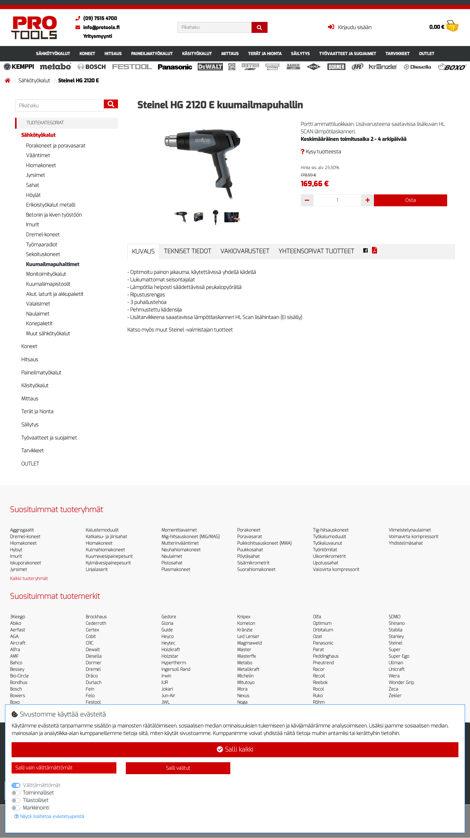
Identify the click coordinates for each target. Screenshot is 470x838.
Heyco (167, 637)
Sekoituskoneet (43, 254)
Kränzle (245, 630)
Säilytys (300, 53)
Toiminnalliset (38, 792)
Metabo (244, 663)
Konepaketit (39, 323)
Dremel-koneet (43, 234)
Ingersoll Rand (175, 669)
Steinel (395, 643)
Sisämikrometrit (253, 563)
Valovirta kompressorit (336, 570)
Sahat (32, 185)
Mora (242, 689)
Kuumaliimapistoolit (48, 284)
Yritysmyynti (97, 36)
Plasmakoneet (175, 570)
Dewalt (93, 650)
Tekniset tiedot (187, 251)
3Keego (17, 617)
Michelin (245, 676)
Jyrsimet (35, 175)
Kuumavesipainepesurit (109, 556)
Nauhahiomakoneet (181, 550)
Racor (318, 669)
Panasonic (323, 643)
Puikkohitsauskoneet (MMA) (264, 543)
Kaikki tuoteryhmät (29, 579)
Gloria (167, 623)
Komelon (246, 623)
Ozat (317, 637)
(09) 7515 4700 (94, 18)
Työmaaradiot (41, 244)
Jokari (167, 689)
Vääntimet (38, 155)
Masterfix (246, 656)
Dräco (92, 676)
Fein (90, 689)
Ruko (318, 696)
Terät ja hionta (265, 53)
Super (395, 650)
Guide (167, 630)
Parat (318, 650)
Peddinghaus (326, 656)
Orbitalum (323, 630)
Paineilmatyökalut (152, 53)
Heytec (168, 643)
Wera (394, 676)
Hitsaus (113, 53)
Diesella (94, 656)
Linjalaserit (97, 570)
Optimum (322, 623)
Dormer (93, 663)
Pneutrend (323, 663)
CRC (89, 643)
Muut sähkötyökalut (48, 333)
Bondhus (18, 683)
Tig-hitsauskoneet (331, 530)
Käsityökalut (197, 53)
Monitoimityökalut (46, 274)
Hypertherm (173, 663)
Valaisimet (38, 304)
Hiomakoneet (41, 165)
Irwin (166, 676)
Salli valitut (178, 768)
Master (244, 650)
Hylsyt (16, 550)
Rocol (318, 689)
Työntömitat (325, 550)
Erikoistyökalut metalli (50, 205)
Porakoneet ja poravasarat (55, 145)
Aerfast (17, 630)
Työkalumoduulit (329, 537)
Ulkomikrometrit (329, 556)
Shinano (397, 623)
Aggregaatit (22, 530)
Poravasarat (249, 537)
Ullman (396, 663)
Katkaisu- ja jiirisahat (106, 537)
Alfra (15, 650)
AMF (14, 656)
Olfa (317, 617)
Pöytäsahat (248, 556)
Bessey (17, 669)
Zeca (393, 689)
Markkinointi (36, 808)
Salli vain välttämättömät (44, 767)
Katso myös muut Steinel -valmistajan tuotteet (180, 329)
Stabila (395, 630)
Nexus (243, 696)
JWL (165, 702)
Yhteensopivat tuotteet (316, 251)
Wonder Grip (401, 683)
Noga (242, 702)
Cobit (91, 637)
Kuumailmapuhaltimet (52, 264)
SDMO (394, 617)
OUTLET (426, 53)
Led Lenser (248, 637)
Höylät (33, 195)
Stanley (396, 637)
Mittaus (230, 53)
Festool (93, 702)
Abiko (15, 623)
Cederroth (96, 623)
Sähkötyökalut (53, 53)
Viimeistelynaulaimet (410, 530)
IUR (164, 683)
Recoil (319, 676)
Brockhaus (96, 617)
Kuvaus (143, 251)
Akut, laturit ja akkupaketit (55, 294)
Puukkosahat (250, 550)
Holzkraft (170, 650)
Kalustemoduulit (102, 530)
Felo (90, 696)
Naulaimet (37, 314)
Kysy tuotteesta (321, 151)
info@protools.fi (96, 27)
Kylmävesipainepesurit (108, 563)
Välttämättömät (41, 785)
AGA (14, 637)
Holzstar (169, 656)
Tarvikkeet (398, 53)
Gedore (168, 617)
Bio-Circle (19, 676)
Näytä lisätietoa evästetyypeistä (49, 817)
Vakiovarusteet (244, 251)
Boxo (15, 702)
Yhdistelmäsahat (406, 543)
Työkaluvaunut (327, 543)
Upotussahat (325, 563)
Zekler (395, 696)
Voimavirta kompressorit (413, 537)
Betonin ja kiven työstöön (54, 215)
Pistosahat (171, 563)
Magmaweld (249, 643)
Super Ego (399, 656)
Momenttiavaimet (179, 530)
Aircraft (17, 643)
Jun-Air (168, 696)
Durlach (93, 683)
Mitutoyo (245, 683)
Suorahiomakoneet (256, 570)
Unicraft (397, 669)
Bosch (16, 689)
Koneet (87, 53)
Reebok (320, 683)
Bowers (17, 696)
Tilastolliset (36, 800)
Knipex (243, 617)
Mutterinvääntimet (180, 543)
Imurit (32, 224)
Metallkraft (248, 669)
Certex (92, 630)
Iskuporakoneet (25, 563)
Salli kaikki (235, 749)
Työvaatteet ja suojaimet (347, 53)
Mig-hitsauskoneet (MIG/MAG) (190, 537)
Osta (410, 200)
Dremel (93, 669)
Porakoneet (248, 530)
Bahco (16, 663)
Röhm (318, 702)
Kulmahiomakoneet (105, 550)
